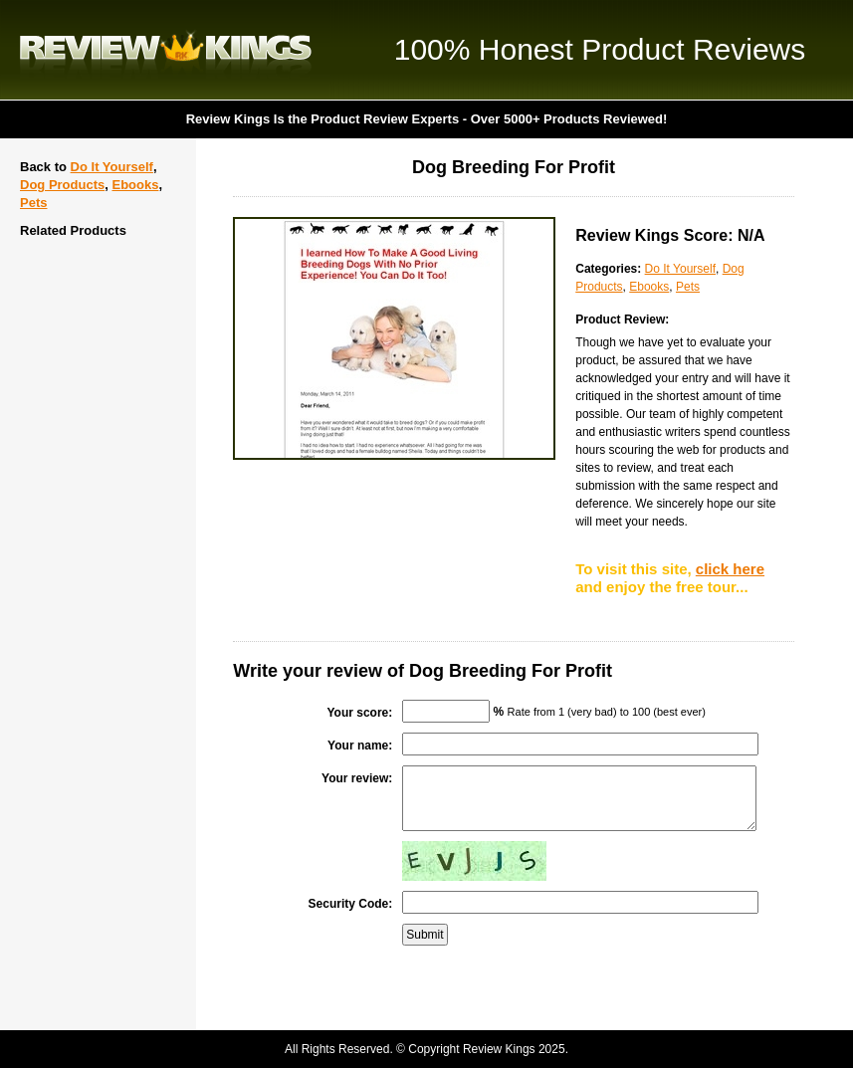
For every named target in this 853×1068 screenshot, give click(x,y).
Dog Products (62, 184)
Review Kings (165, 50)
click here (730, 568)
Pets (33, 202)
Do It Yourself (112, 166)
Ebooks (134, 184)
